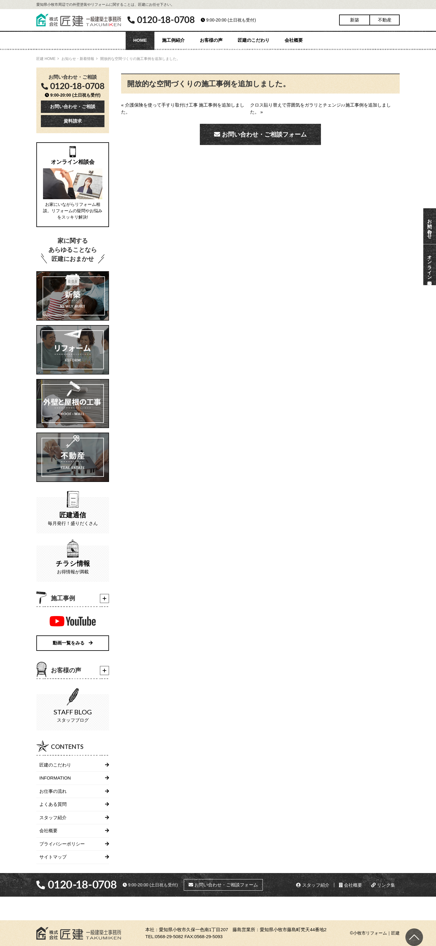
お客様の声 (211, 40)
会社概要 (294, 40)
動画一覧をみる (73, 642)
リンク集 (383, 885)
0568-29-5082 (169, 936)
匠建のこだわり (253, 40)
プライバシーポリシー (62, 843)
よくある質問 (53, 804)
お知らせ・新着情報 (77, 59)
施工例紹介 (173, 40)
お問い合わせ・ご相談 (72, 106)
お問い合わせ (429, 226)
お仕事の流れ (53, 791)
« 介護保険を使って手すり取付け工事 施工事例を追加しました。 (182, 108)
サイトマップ (53, 856)
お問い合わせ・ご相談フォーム (260, 134)
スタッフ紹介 (53, 817)
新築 (354, 19)
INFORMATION (55, 777)
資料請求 (73, 121)
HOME (140, 40)
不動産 (384, 19)
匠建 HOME (45, 59)
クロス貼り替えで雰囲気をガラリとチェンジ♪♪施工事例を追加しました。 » (320, 108)
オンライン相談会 (429, 265)
